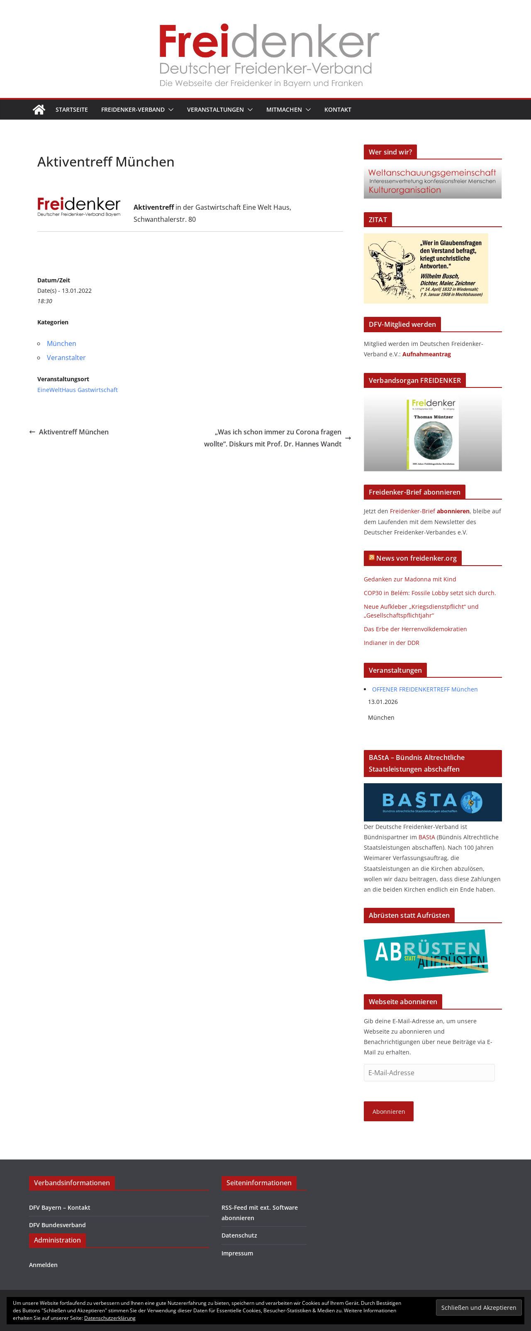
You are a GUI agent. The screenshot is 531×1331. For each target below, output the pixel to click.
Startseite (72, 109)
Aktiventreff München (69, 431)
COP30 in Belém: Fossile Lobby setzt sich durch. (430, 593)
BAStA (427, 837)
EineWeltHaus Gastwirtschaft (77, 390)
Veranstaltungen (215, 109)
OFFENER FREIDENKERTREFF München (425, 689)
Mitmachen (284, 109)
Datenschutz (239, 1235)
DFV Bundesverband (57, 1225)
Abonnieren (389, 1111)
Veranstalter (66, 357)
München (61, 343)
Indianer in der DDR (391, 643)
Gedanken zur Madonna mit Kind (410, 579)
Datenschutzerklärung (110, 1317)
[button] (169, 109)
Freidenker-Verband (133, 109)
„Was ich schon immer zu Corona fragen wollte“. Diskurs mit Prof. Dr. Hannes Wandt (277, 438)
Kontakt (337, 109)
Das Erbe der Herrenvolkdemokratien (415, 629)
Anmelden (43, 1265)
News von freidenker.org (416, 558)
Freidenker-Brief (412, 511)
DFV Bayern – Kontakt (59, 1207)
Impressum (237, 1253)
